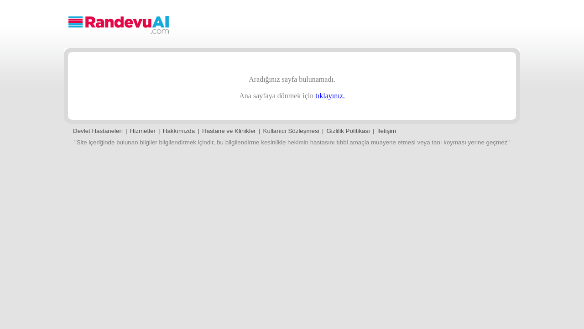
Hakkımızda (179, 130)
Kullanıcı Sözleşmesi (291, 130)
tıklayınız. (329, 96)
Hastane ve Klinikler (229, 130)
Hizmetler (143, 130)
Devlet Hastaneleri (98, 130)
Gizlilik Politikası (348, 130)
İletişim (386, 130)
